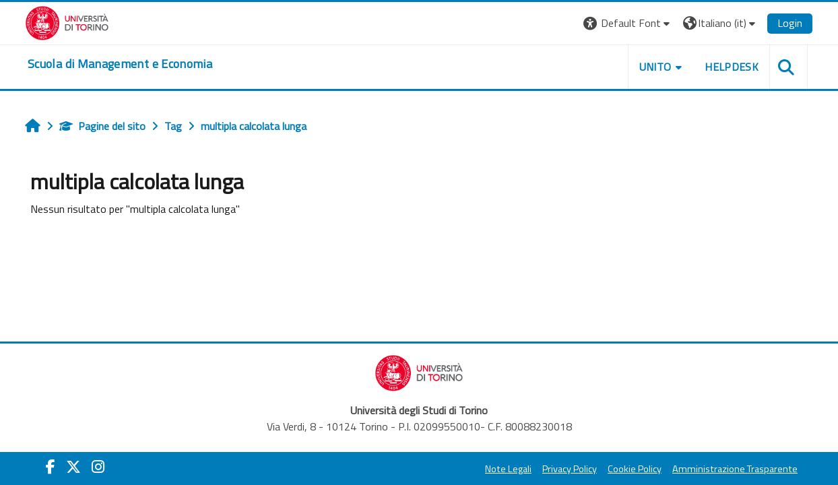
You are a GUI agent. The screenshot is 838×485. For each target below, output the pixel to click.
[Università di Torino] (67, 21)
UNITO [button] (655, 67)
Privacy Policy (569, 468)
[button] (628, 23)
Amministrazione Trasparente (735, 468)
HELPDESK (732, 67)
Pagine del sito (102, 126)
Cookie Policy (635, 468)
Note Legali (508, 468)
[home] (120, 64)
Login (789, 23)
